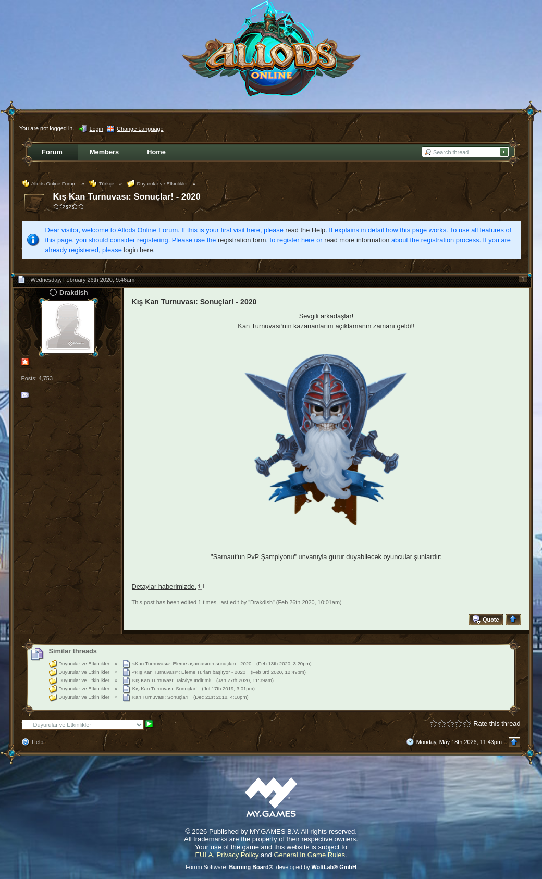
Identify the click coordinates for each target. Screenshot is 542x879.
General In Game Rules (309, 855)
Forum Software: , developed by (271, 867)
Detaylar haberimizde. (164, 586)
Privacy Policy (238, 855)
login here (138, 250)
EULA (204, 855)
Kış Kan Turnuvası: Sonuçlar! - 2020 (127, 197)
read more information (356, 240)
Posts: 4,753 (37, 378)
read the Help (305, 230)
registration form (242, 240)
